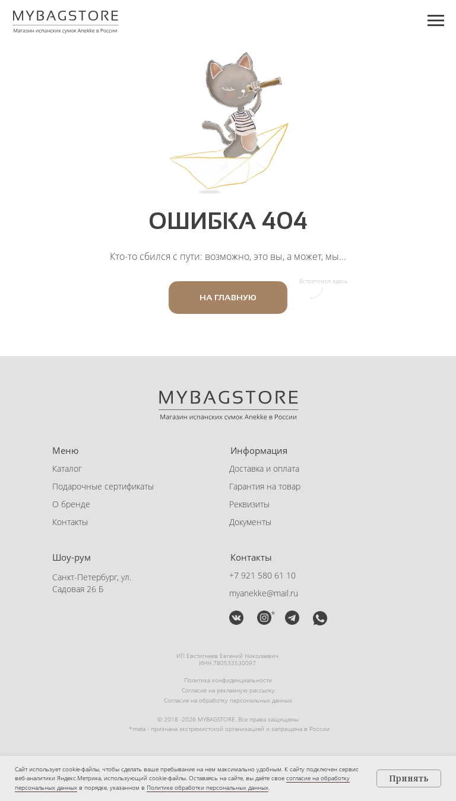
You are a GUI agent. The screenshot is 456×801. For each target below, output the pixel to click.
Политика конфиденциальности (228, 680)
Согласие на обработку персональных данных (228, 700)
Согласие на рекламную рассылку (228, 690)
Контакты (70, 521)
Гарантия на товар (264, 486)
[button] (292, 618)
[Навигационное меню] (436, 21)
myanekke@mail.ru (263, 593)
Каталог (67, 468)
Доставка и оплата (264, 468)
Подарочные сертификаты (103, 486)
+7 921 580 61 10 (262, 575)
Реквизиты (249, 504)
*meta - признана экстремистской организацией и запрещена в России (229, 728)
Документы (250, 521)
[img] (236, 618)
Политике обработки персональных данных (207, 787)
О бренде (71, 504)
